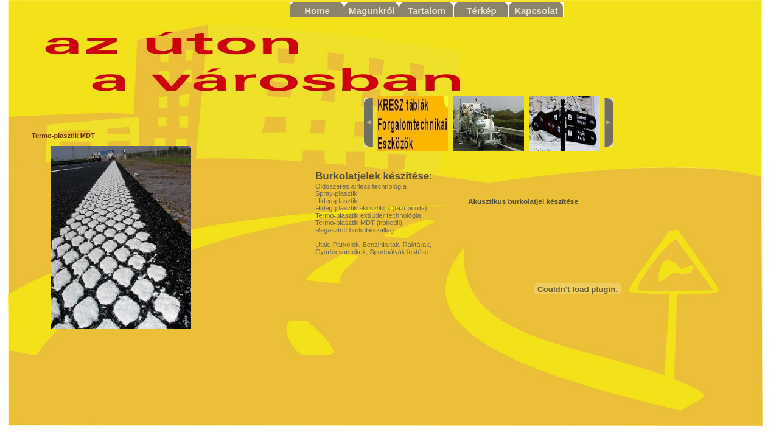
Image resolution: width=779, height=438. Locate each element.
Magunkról (372, 10)
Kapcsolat (536, 10)
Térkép (481, 10)
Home (317, 10)
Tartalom (426, 10)
